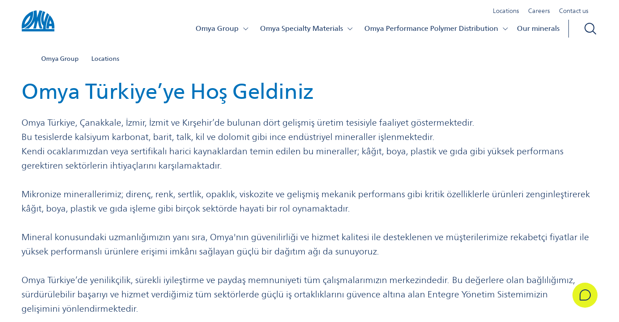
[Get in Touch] (585, 295)
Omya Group (222, 28)
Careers (539, 10)
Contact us (574, 10)
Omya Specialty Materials (307, 28)
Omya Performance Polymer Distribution (436, 28)
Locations (506, 10)
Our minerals (538, 28)
